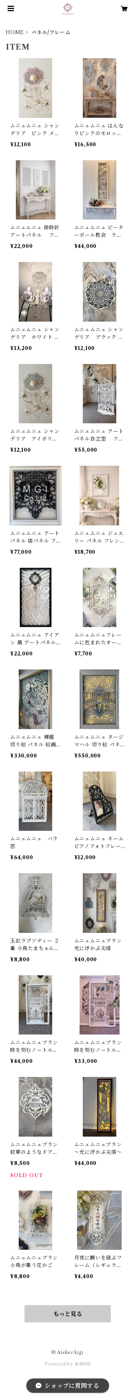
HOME (15, 32)
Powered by (67, 1364)
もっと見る (67, 1313)
